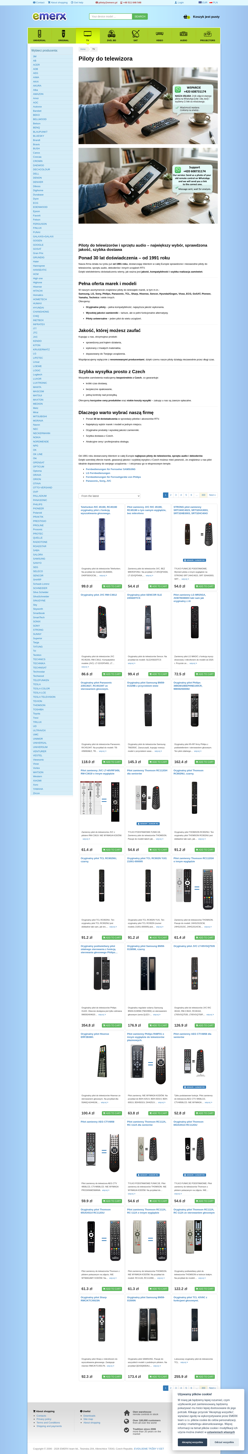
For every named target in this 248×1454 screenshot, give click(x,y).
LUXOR (37, 378)
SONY (36, 625)
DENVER (38, 182)
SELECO (38, 571)
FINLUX (37, 228)
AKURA (37, 85)
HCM (36, 274)
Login (179, 2)
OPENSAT (38, 462)
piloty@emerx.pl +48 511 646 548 (118, 2)
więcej (103, 575)
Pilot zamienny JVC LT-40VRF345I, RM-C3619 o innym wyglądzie (100, 772)
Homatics (38, 295)
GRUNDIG (38, 257)
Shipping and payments (49, 1426)
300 (203, 495)
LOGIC (36, 370)
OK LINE (38, 454)
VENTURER (39, 751)
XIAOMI (37, 780)
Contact (38, 2)
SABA (36, 550)
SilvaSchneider (41, 596)
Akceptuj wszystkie (192, 1442)
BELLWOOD (40, 119)
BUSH (36, 148)
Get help (77, 2)
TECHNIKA (39, 663)
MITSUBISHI (40, 416)
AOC (35, 102)
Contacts (41, 1415)
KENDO (37, 341)
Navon (36, 424)
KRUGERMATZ (41, 349)
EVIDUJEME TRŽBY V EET (149, 1448)
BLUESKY (38, 136)
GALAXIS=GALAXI (43, 236)
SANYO (37, 563)
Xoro (35, 784)
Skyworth (38, 609)
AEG (35, 73)
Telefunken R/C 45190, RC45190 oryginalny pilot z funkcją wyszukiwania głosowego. (99, 510)
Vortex (36, 768)
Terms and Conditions (48, 1422)
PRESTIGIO (39, 521)
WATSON (38, 772)
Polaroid (37, 512)
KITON (36, 345)
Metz (35, 408)
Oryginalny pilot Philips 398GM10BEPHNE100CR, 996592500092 (188, 685)
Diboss (36, 186)
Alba (35, 90)
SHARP (37, 579)
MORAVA (38, 420)
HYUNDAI (38, 307)
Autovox (37, 106)
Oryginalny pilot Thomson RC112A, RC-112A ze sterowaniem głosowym (194, 1211)
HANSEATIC (40, 269)
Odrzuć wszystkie (224, 1442)
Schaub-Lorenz (41, 583)
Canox (36, 152)
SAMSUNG (39, 558)
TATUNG (38, 646)
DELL (36, 173)
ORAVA (37, 475)
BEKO (36, 115)
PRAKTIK (38, 516)
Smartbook (39, 613)
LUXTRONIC (40, 382)
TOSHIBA (38, 709)
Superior (37, 638)
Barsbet (37, 110)
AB (34, 60)
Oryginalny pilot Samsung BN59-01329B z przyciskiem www (146, 684)
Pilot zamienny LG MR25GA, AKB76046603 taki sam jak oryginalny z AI (190, 597)
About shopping (58, 2)
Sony (102, 480)
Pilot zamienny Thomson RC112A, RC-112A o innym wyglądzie (146, 1211)
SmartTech (39, 617)
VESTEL (37, 755)
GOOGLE (38, 244)
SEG (35, 567)
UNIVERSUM (40, 747)
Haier (36, 261)
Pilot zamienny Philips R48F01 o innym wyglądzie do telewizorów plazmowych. (145, 1037)
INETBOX (38, 320)
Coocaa (37, 156)
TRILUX (37, 722)
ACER (36, 64)
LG (34, 353)
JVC (108, 480)
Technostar (39, 671)
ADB (35, 69)
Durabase (38, 194)
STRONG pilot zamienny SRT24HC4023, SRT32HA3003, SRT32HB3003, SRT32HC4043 (191, 510)
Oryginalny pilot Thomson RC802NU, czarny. (188, 772)
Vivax (36, 763)
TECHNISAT (40, 667)
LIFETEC (38, 357)
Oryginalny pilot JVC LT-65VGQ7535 (194, 946)
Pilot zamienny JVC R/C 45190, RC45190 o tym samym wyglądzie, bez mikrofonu (146, 510)
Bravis (36, 144)
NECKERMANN (41, 433)
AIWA (36, 77)
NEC (35, 429)
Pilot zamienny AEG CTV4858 (97, 1121)
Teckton (37, 655)
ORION (37, 479)
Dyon (36, 198)
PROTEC (38, 533)
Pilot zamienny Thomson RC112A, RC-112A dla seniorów (146, 1123)
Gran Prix (38, 253)
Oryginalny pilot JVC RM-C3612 (99, 594)
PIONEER (38, 508)
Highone (37, 282)
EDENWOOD (40, 207)
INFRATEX (39, 324)
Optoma (37, 470)
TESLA (37, 684)
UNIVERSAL (40, 742)
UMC (36, 734)
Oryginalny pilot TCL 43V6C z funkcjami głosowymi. (190, 1299)
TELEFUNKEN (41, 680)
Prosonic (38, 529)
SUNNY (37, 634)
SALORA (38, 554)
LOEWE (37, 366)
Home (83, 49)
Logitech (37, 374)
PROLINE (38, 525)
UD (35, 726)
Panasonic (92, 480)
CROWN (38, 161)
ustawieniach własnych (221, 1432)
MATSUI (37, 395)
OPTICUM (38, 466)
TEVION (37, 701)
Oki (35, 458)
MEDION (38, 403)
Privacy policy (44, 1419)
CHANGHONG (41, 311)
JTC (35, 332)
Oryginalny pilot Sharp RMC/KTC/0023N (94, 1299)
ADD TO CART (112, 586)
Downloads (89, 1415)
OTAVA (37, 483)
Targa (36, 642)
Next (212, 494)
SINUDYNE (39, 600)
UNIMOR (38, 738)
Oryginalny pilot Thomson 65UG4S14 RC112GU (188, 1123)
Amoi (36, 98)
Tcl (34, 650)
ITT (35, 328)
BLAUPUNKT (40, 131)
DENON (37, 177)
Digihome (38, 190)
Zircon (36, 793)
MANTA (37, 387)
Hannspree (39, 265)
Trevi (35, 717)
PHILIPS (37, 504)
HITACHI (38, 290)
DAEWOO (38, 165)
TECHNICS (39, 659)
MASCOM (38, 391)
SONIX (36, 621)
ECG (35, 203)
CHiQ (36, 316)
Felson (36, 219)
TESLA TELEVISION (44, 697)
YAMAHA (38, 789)
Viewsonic (38, 759)
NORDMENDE (41, 441)
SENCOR (38, 575)
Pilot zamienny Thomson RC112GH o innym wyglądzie (194, 860)
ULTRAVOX (39, 730)
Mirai (35, 412)
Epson (36, 211)
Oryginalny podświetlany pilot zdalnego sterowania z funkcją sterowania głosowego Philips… (99, 949)
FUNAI (36, 232)
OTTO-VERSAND (42, 487)
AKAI (36, 81)
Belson (36, 123)
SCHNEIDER (40, 588)
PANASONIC (40, 500)
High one (38, 278)
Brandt (36, 140)
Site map (88, 1419)
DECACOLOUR (41, 169)
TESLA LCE (39, 692)
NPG (35, 445)
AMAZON (38, 94)
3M (34, 56)
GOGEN (37, 240)
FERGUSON (40, 224)
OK (35, 450)
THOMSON (39, 705)
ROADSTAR (39, 546)
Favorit (36, 215)
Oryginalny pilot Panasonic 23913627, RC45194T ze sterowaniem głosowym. (96, 685)
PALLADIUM (40, 495)
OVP (35, 491)
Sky (35, 604)
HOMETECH (40, 299)
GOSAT (37, 249)
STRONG (38, 629)
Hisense (37, 286)
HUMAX (37, 303)
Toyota (36, 713)
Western (37, 776)
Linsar (36, 362)
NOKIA (36, 437)
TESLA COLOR (41, 688)
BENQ (36, 127)
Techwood (38, 676)
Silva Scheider (40, 592)
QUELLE (38, 537)
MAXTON (38, 399)
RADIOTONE (40, 542)
